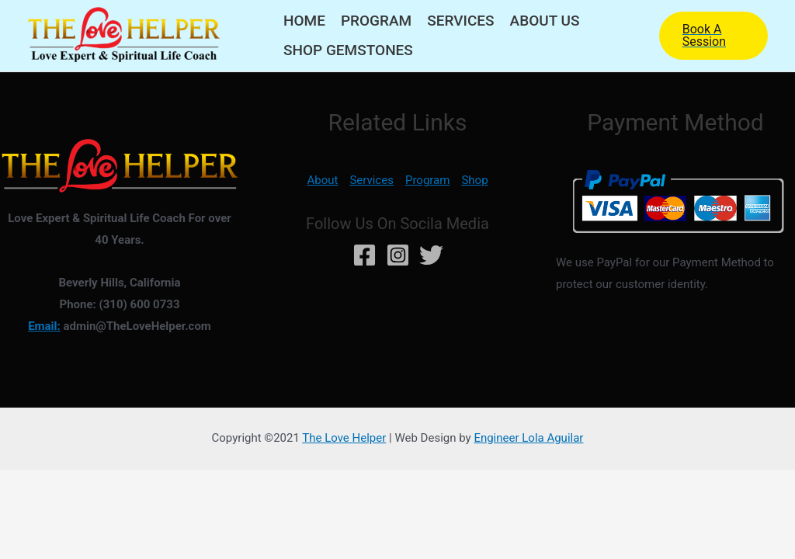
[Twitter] (431, 255)
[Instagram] (398, 255)
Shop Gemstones (348, 50)
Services (460, 21)
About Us (545, 21)
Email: (44, 326)
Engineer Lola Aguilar (528, 438)
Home (304, 21)
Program (376, 21)
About (322, 180)
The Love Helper (344, 438)
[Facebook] (364, 255)
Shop (474, 180)
